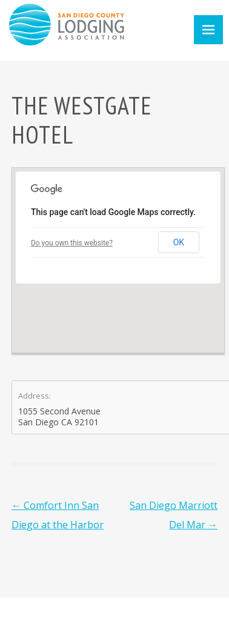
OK (178, 242)
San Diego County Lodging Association (66, 24)
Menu (208, 29)
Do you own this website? (72, 243)
